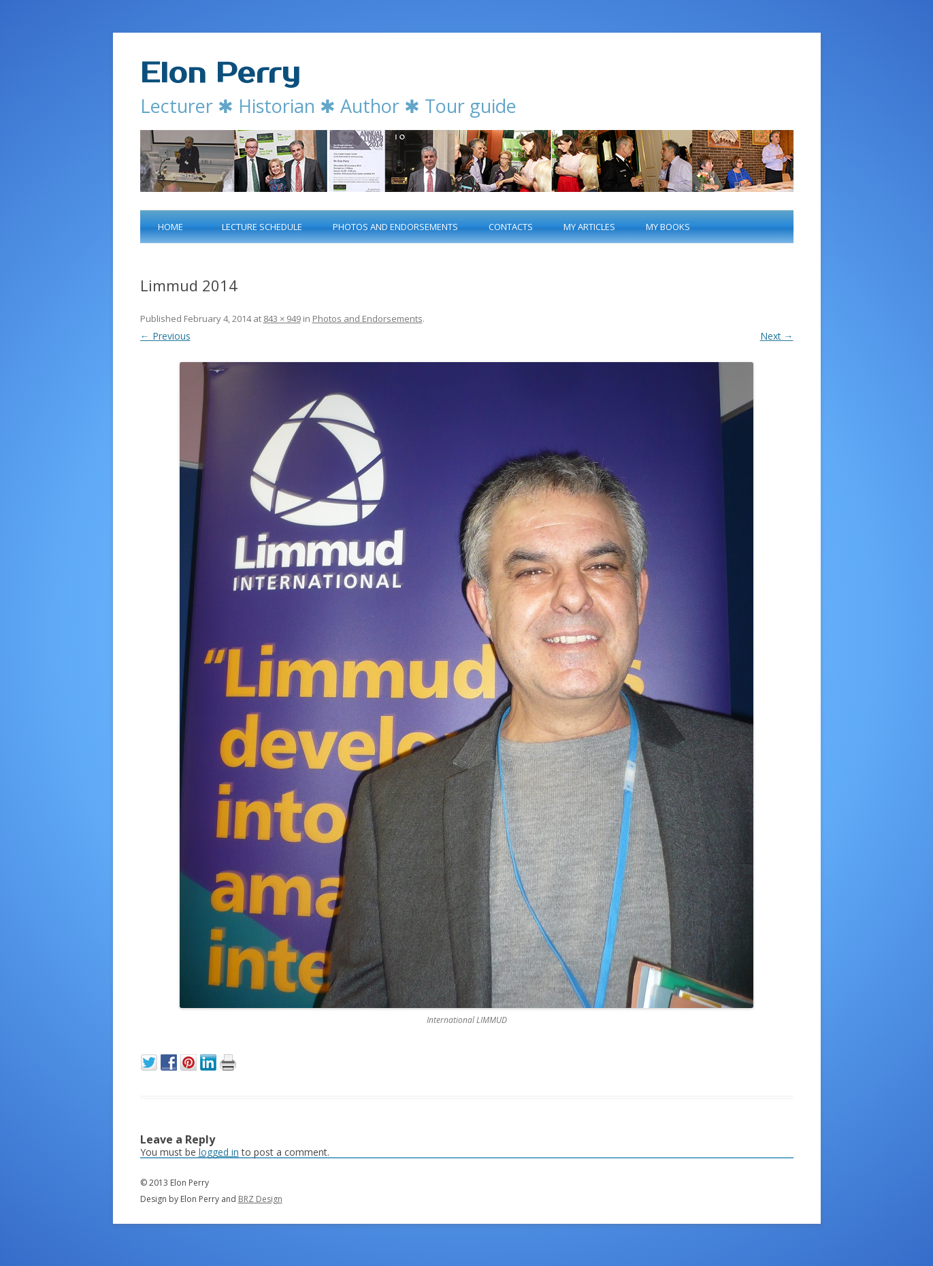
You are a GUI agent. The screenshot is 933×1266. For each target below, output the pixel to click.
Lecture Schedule (262, 227)
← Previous (165, 335)
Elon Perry (220, 73)
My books (668, 227)
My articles (589, 227)
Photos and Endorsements (395, 227)
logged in (219, 1152)
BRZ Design (260, 1199)
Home (170, 227)
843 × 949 (282, 318)
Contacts (511, 227)
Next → (776, 335)
